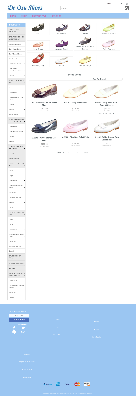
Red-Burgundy (38, 65)
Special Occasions (17, 264)
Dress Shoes (13, 93)
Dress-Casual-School (16, 131)
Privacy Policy (57, 335)
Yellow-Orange (85, 65)
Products (14, 25)
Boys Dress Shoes (15, 49)
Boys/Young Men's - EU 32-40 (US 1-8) (17, 120)
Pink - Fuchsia (109, 49)
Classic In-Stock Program (17, 147)
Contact (56, 16)
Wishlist (96, 322)
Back (59, 147)
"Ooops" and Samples (17, 31)
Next (86, 147)
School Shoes (13, 114)
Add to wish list (44, 110)
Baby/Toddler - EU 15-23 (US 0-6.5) (17, 38)
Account (108, 4)
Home (13, 16)
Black (38, 33)
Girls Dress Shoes (17, 64)
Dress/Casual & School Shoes (17, 235)
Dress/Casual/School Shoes (17, 186)
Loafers (11, 105)
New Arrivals (39, 16)
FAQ (57, 327)
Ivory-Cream (38, 49)
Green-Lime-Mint (109, 33)
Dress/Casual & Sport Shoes (16, 99)
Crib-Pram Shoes (17, 59)
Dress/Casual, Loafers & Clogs (16, 286)
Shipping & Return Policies (27, 362)
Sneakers (12, 207)
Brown (85, 33)
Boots (11, 88)
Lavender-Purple (62, 49)
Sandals (17, 76)
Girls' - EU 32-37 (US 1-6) (17, 213)
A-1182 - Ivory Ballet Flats (75, 102)
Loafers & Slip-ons (15, 197)
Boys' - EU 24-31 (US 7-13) (17, 82)
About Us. (27, 354)
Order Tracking (96, 337)
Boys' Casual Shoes (15, 54)
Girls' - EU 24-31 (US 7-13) (17, 165)
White (61, 65)
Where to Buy (27, 377)
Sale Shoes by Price (17, 257)
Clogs (11, 153)
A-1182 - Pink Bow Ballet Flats (75, 136)
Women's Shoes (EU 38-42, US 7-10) (17, 274)
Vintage (12, 268)
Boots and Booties (15, 44)
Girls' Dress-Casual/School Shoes (17, 70)
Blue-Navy (61, 33)
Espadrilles (14, 158)
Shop (24, 16)
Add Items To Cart (107, 113)
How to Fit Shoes (27, 369)
